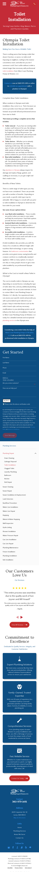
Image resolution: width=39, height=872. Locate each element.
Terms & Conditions (13, 429)
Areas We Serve (19, 834)
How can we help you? (10, 388)
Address (5, 378)
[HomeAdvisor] (30, 847)
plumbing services (9, 320)
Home (19, 827)
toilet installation (8, 71)
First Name (6, 357)
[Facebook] (13, 847)
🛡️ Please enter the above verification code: (16, 404)
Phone (5, 368)
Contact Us (19, 838)
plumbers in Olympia (13, 170)
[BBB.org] (17, 847)
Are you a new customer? (11, 383)
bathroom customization (20, 251)
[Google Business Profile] (9, 847)
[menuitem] (18, 453)
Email (4, 373)
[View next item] (21, 617)
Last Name (6, 363)
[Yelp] (26, 847)
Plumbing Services (19, 831)
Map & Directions (19, 818)
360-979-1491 (19, 801)
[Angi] (22, 847)
